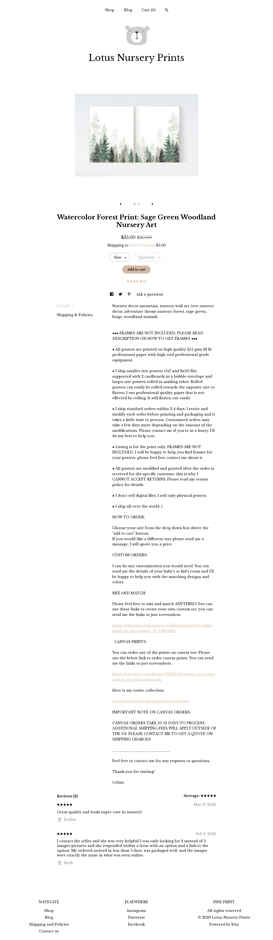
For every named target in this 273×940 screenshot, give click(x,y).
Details (65, 306)
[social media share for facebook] (112, 294)
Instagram (136, 910)
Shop (109, 10)
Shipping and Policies (49, 924)
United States (142, 245)
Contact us (49, 931)
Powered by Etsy (224, 924)
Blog (128, 10)
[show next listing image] (152, 204)
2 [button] (139, 204)
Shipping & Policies (75, 315)
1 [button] (134, 204)
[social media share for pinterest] (130, 294)
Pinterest (136, 917)
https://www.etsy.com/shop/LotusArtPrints (150, 701)
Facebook (136, 924)
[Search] (166, 10)
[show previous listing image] (121, 204)
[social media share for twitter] (121, 294)
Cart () (149, 10)
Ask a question (149, 294)
